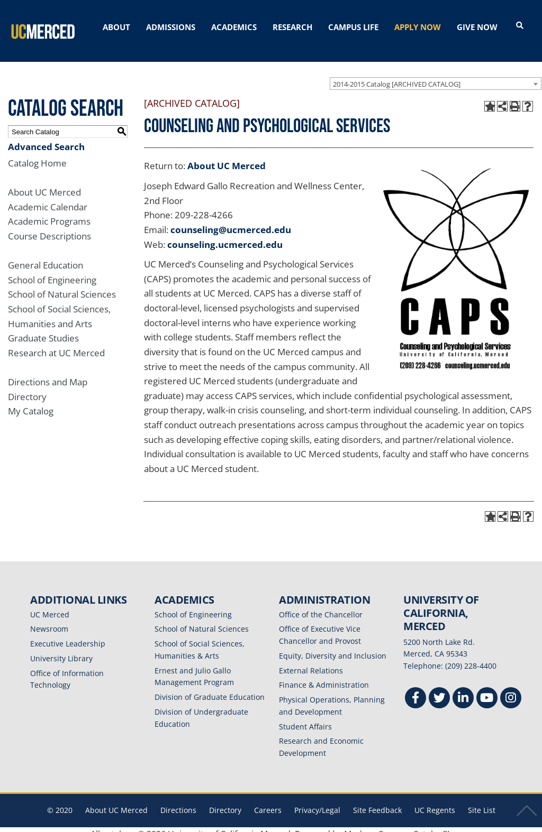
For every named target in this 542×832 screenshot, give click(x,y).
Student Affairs (305, 718)
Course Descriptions (49, 227)
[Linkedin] (463, 690)
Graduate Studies (43, 329)
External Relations (311, 662)
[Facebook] (415, 690)
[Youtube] (487, 690)
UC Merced (49, 605)
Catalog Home (37, 154)
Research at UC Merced (56, 344)
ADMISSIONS (170, 27)
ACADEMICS (234, 27)
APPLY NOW (417, 27)
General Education (45, 256)
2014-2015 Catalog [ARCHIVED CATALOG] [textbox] (396, 75)
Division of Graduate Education (210, 688)
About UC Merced (44, 183)
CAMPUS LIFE (353, 27)
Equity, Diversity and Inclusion (332, 647)
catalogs (119, 825)
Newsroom (49, 620)
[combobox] (435, 74)
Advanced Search (46, 138)
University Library (61, 649)
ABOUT (116, 27)
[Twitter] (439, 690)
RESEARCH (292, 27)
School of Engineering (52, 271)
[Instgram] (511, 690)
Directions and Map (47, 373)
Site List (481, 801)
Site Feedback (377, 801)
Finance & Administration (324, 676)
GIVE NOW (477, 27)
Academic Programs (49, 213)
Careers (268, 801)
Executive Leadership (67, 635)
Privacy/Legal (317, 801)
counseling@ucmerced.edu (230, 221)
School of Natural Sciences (62, 286)
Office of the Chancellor (321, 605)
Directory (27, 388)
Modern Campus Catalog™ (396, 825)
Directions (178, 801)
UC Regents (434, 801)
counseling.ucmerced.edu (225, 235)
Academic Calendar (47, 198)
